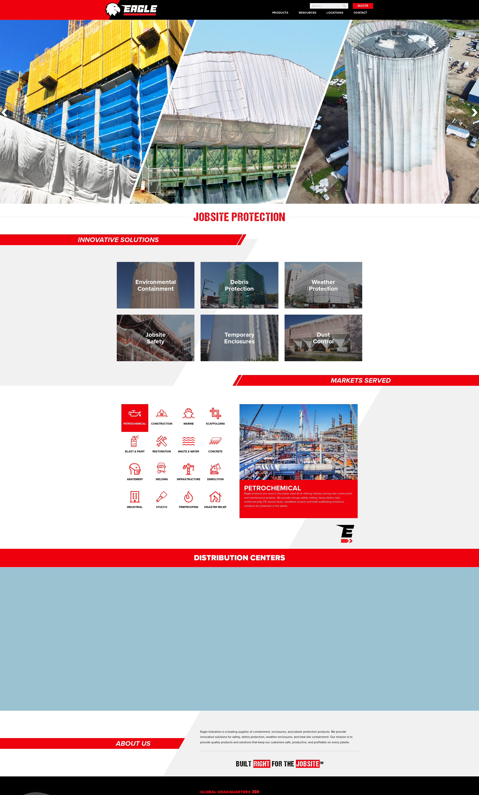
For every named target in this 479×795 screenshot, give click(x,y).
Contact (360, 13)
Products (280, 13)
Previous (4, 112)
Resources (307, 13)
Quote (362, 5)
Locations (335, 13)
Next (474, 112)
